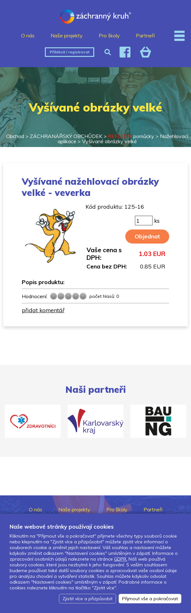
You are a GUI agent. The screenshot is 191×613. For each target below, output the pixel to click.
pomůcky (131, 136)
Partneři (145, 35)
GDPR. (120, 559)
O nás (28, 35)
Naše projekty (67, 35)
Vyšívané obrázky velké (109, 141)
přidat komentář (43, 310)
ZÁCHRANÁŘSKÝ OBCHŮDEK (66, 136)
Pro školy (109, 35)
